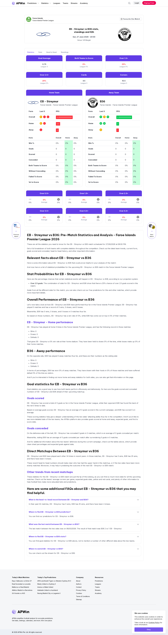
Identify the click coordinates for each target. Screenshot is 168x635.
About (78, 581)
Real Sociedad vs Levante (21, 584)
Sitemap (79, 599)
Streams (74, 3)
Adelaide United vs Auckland (47, 590)
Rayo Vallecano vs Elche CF (22, 581)
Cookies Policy (154, 622)
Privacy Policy (81, 590)
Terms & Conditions (83, 596)
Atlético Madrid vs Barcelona (22, 590)
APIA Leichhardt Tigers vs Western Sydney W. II (54, 581)
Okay (149, 629)
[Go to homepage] (18, 3)
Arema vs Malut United (45, 587)
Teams (65, 3)
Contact (79, 587)
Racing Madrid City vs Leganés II (48, 593)
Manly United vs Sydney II (46, 584)
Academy (84, 3)
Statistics (46, 3)
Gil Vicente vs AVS (18, 593)
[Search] (129, 3)
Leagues (56, 3)
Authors (78, 584)
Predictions (33, 3)
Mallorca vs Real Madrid (20, 587)
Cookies (79, 593)
